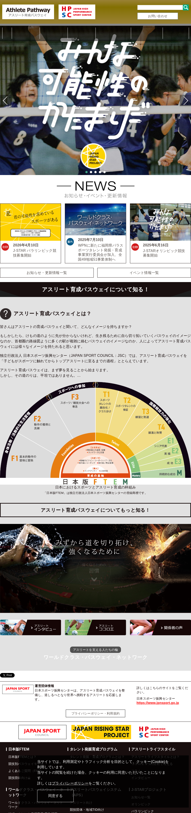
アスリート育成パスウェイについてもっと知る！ (95, 474)
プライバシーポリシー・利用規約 (95, 678)
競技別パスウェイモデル (26, 729)
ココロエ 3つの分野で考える (152, 729)
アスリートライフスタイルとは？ (155, 722)
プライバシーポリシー (70, 783)
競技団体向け (19, 742)
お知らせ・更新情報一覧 (47, 237)
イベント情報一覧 (144, 237)
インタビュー (141, 742)
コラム (136, 735)
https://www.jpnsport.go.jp (157, 667)
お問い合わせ (157, 16)
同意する (55, 796)
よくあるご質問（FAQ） (26, 735)
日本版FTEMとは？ (22, 722)
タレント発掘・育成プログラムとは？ (97, 722)
